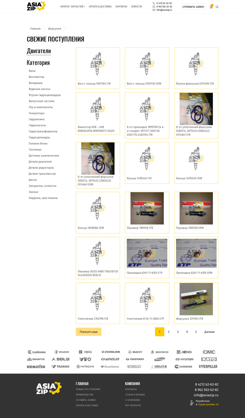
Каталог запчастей (72, 6)
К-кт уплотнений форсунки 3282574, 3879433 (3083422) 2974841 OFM (95, 180)
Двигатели (39, 50)
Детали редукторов (41, 167)
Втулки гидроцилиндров (45, 95)
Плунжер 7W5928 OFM (190, 228)
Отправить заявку (193, 6)
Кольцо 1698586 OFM (91, 228)
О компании (132, 400)
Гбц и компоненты (41, 107)
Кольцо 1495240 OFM (189, 178)
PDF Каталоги (133, 405)
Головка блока (38, 143)
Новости (136, 6)
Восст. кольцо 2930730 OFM (144, 83)
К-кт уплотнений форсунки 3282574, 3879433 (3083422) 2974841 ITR (194, 130)
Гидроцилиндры (39, 137)
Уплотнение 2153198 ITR (93, 318)
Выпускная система (41, 101)
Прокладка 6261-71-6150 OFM (194, 272)
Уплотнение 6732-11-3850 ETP (145, 318)
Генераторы (36, 113)
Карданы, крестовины (43, 198)
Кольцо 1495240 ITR (139, 178)
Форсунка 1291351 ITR (189, 318)
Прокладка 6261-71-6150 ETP (144, 272)
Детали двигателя (40, 161)
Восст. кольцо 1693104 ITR (94, 83)
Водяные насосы (39, 89)
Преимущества (84, 394)
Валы (32, 70)
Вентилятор (36, 77)
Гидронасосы (37, 125)
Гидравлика (36, 119)
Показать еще (89, 331)
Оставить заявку (86, 400)
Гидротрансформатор (43, 131)
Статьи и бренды (135, 394)
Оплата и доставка (100, 6)
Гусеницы (35, 149)
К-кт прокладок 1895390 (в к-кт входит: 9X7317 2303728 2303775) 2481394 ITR (145, 130)
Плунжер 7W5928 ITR (140, 228)
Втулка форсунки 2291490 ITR (195, 83)
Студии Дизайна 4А (208, 404)
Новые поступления (88, 389)
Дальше (209, 331)
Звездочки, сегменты (42, 185)
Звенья (33, 192)
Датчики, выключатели (44, 155)
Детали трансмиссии (42, 173)
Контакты (121, 6)
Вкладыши (35, 83)
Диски (33, 179)
